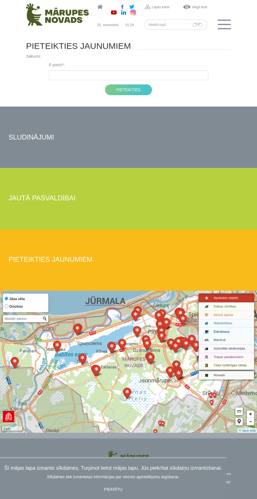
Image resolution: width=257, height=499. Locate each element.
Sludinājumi (31, 137)
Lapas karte (161, 7)
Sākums (33, 56)
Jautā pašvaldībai (42, 198)
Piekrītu (113, 489)
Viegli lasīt (199, 7)
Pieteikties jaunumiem (50, 259)
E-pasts (55, 65)
